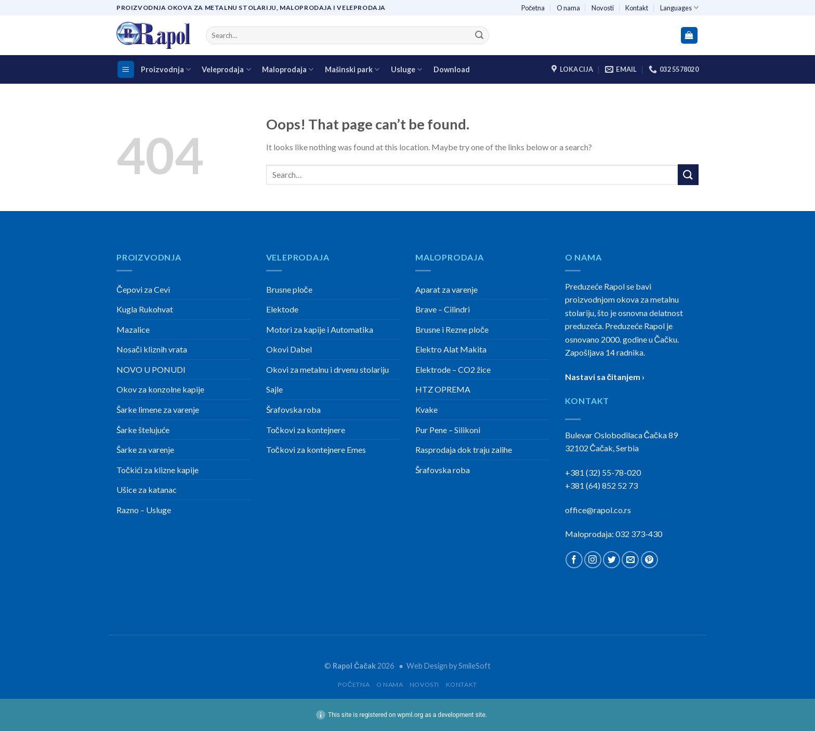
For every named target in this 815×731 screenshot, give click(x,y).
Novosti (602, 8)
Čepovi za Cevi (143, 289)
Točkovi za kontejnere (305, 430)
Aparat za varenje (446, 289)
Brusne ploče (289, 289)
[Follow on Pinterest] (649, 559)
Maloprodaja (287, 69)
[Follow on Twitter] (611, 559)
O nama (568, 8)
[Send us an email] (630, 559)
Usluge (406, 69)
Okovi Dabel (289, 349)
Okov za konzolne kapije (160, 389)
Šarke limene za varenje (157, 409)
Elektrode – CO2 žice (453, 369)
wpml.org (410, 715)
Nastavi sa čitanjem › (605, 377)
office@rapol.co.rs (598, 510)
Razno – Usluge (143, 510)
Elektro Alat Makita (451, 349)
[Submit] (479, 35)
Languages (679, 7)
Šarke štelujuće (142, 430)
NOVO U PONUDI (151, 369)
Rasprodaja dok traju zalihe (463, 449)
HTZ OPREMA (442, 389)
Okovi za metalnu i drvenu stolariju (327, 369)
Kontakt (636, 8)
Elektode (282, 309)
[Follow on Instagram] (592, 559)
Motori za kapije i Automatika (319, 329)
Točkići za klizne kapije (157, 470)
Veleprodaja (226, 69)
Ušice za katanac (146, 489)
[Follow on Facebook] (574, 559)
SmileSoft (474, 665)
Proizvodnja (166, 69)
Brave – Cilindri (442, 309)
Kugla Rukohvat (144, 309)
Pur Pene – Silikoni (447, 430)
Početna (533, 8)
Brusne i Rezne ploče (452, 329)
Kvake (426, 409)
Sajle (274, 389)
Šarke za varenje (145, 449)
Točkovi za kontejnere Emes (316, 449)
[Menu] (126, 69)
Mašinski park (352, 69)
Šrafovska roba (293, 409)
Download (451, 69)
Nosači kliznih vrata (151, 349)
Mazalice (133, 329)
